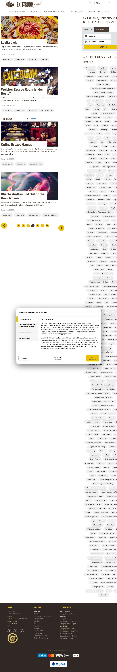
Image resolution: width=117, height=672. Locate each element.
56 (48, 225)
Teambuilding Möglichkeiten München (103, 389)
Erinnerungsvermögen (93, 195)
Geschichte (103, 158)
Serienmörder (92, 290)
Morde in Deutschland (91, 286)
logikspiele (44, 59)
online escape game (36, 164)
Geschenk (104, 253)
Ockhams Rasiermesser (97, 541)
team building (90, 68)
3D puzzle (94, 583)
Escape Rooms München (68, 614)
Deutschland (106, 434)
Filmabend (90, 183)
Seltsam (89, 179)
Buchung (34, 11)
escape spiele (93, 566)
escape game (20, 59)
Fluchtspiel (93, 253)
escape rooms (21, 164)
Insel (99, 154)
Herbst (88, 500)
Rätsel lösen (101, 105)
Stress (92, 438)
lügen (88, 125)
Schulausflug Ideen (93, 430)
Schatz (99, 163)
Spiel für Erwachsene (95, 558)
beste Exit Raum (103, 76)
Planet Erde (108, 529)
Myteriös (89, 163)
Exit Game (90, 80)
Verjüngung (91, 451)
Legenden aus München (95, 496)
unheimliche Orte (95, 294)
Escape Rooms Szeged (68, 623)
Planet (103, 191)
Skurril (98, 179)
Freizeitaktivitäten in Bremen (103, 274)
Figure (112, 344)
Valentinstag (99, 307)
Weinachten (101, 241)
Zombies (112, 521)
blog (108, 101)
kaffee (99, 134)
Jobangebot (38, 628)
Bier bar (90, 471)
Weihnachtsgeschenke (97, 228)
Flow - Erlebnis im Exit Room (103, 93)
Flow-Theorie (94, 545)
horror (100, 175)
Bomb (99, 303)
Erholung (106, 455)
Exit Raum (89, 257)
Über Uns (37, 621)
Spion (92, 475)
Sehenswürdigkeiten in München (95, 488)
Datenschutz (38, 618)
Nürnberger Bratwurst (95, 364)
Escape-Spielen (98, 587)
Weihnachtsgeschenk (93, 529)
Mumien (103, 290)
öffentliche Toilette (92, 434)
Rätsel (90, 105)
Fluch (107, 154)
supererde (93, 191)
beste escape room (47, 110)
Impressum (38, 633)
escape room (7, 59)
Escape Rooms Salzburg (68, 636)
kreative (106, 467)
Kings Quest (102, 68)
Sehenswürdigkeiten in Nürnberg (103, 484)
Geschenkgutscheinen (96, 578)
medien (107, 121)
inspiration (92, 208)
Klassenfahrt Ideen (109, 426)
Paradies (92, 158)
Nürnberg (90, 241)
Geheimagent (103, 475)
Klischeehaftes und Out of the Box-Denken (22, 196)
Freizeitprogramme (91, 517)
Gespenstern (95, 167)
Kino (92, 265)
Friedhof (91, 298)
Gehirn (105, 109)
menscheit (93, 142)
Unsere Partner (39, 631)
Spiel (104, 249)
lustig (96, 125)
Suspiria (87, 307)
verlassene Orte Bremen (93, 504)
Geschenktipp (94, 249)
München (90, 233)
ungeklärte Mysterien (98, 521)
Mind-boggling (103, 298)
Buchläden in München (107, 414)
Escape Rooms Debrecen (68, 621)
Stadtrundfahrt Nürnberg (103, 348)
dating (93, 533)
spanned (105, 125)
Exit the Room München (94, 237)
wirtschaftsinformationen (94, 591)
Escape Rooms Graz (67, 628)
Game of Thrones (95, 459)
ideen (98, 138)
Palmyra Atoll (90, 154)
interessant (89, 134)
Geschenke (104, 245)
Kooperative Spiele (97, 554)
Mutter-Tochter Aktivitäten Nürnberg (103, 401)
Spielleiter (99, 224)
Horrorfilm (90, 200)
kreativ (107, 138)
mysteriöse (95, 216)
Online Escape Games (16, 144)
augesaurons (91, 187)
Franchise (37, 626)
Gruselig (107, 179)
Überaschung (92, 261)
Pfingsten (101, 463)
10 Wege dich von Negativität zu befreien (99, 212)
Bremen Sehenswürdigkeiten (103, 270)
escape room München (104, 335)
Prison (105, 331)
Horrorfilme (89, 175)
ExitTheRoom (98, 101)
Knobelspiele (91, 480)
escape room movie (94, 368)
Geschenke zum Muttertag (103, 397)
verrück (98, 121)
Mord (107, 163)
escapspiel (91, 204)
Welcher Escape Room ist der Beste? (22, 91)
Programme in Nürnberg (102, 360)
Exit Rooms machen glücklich (95, 97)
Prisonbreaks (89, 463)
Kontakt (37, 611)
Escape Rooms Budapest (68, 619)
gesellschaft (103, 150)
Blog (107, 11)
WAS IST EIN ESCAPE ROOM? (54, 11)
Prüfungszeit (102, 438)
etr (89, 101)
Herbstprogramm (100, 500)
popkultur (89, 121)
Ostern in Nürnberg (97, 381)
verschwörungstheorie (93, 117)
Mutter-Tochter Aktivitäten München (98, 410)
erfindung (104, 130)
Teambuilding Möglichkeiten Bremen (103, 385)
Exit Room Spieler (103, 84)
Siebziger (109, 175)
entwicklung (94, 146)
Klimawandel (111, 554)
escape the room (34, 215)
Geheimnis (107, 327)
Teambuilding (94, 11)
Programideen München (93, 443)
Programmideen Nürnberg (97, 447)
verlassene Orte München (97, 508)
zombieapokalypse (104, 200)
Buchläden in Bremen (98, 418)
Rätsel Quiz (110, 525)
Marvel (94, 414)
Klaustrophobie (102, 80)
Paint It (88, 513)
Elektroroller (103, 595)
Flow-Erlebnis (95, 550)
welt (102, 142)
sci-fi (107, 134)
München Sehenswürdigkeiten (103, 352)
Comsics (112, 418)
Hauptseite (11, 611)
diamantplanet (102, 183)
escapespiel (93, 130)
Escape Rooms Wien (67, 638)
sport (108, 591)
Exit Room (103, 72)
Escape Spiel (32, 59)
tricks (87, 109)
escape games (7, 164)
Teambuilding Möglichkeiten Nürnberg (98, 393)
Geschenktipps (102, 233)
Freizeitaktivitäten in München (99, 282)
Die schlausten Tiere (94, 220)
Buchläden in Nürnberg (92, 422)
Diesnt (89, 224)
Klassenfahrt (108, 422)
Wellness (102, 451)
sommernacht (101, 471)
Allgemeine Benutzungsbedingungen (42, 615)
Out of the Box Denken (50, 215)
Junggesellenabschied (101, 513)
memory (96, 109)
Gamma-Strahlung (105, 187)
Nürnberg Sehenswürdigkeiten (103, 278)
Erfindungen (102, 204)
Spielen (99, 257)
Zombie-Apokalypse (108, 113)
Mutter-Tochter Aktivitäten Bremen (103, 405)
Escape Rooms (77, 11)
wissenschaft (91, 150)
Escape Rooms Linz (66, 633)
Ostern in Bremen (95, 377)
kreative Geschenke (93, 467)
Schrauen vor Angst (109, 216)
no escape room (91, 373)
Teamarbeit (95, 426)
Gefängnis (90, 303)
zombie (95, 113)
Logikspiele (9, 42)
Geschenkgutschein (17, 11)
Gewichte (110, 587)
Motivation (103, 208)
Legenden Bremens (91, 492)
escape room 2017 (106, 373)
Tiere (106, 220)
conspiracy (108, 117)
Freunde (103, 261)
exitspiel (106, 195)
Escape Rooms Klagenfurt (69, 631)
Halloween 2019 (97, 525)
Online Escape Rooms (41, 635)
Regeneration (95, 455)
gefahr (105, 146)
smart (90, 138)
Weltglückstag (90, 537)
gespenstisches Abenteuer (97, 171)
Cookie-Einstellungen (41, 638)
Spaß (108, 224)
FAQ (35, 623)
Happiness (102, 537)
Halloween (92, 72)
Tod (107, 303)
